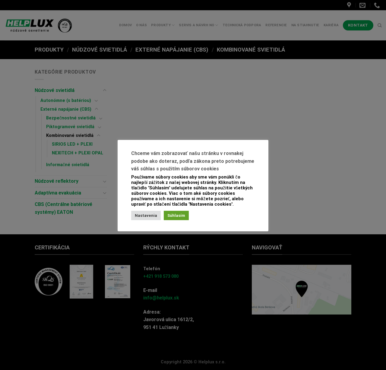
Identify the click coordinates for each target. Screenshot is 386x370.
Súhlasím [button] (176, 215)
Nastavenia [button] (146, 215)
